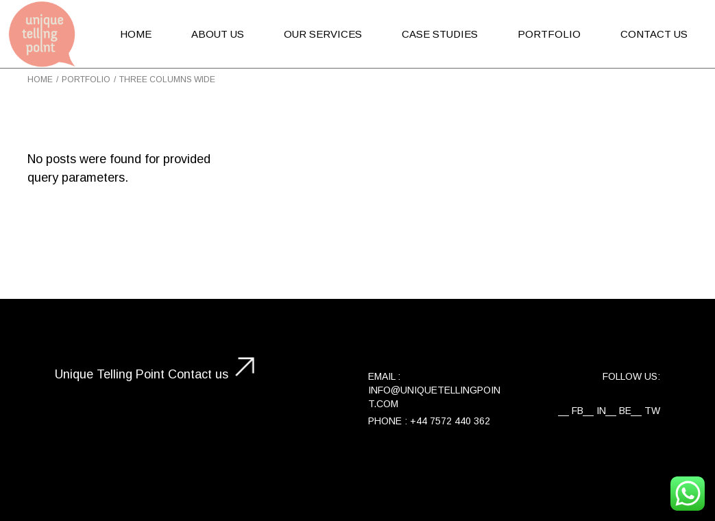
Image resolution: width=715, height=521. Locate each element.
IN (601, 410)
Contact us (198, 374)
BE (625, 410)
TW (652, 410)
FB (577, 410)
